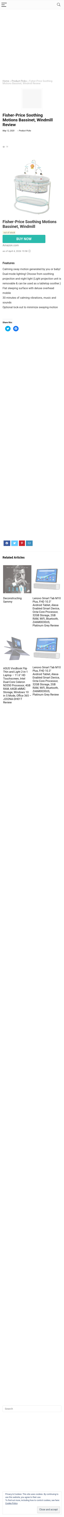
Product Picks (19, 81)
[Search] (59, 4)
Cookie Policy (11, 1503)
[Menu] (4, 4)
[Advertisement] (32, 43)
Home (6, 81)
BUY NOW (24, 239)
